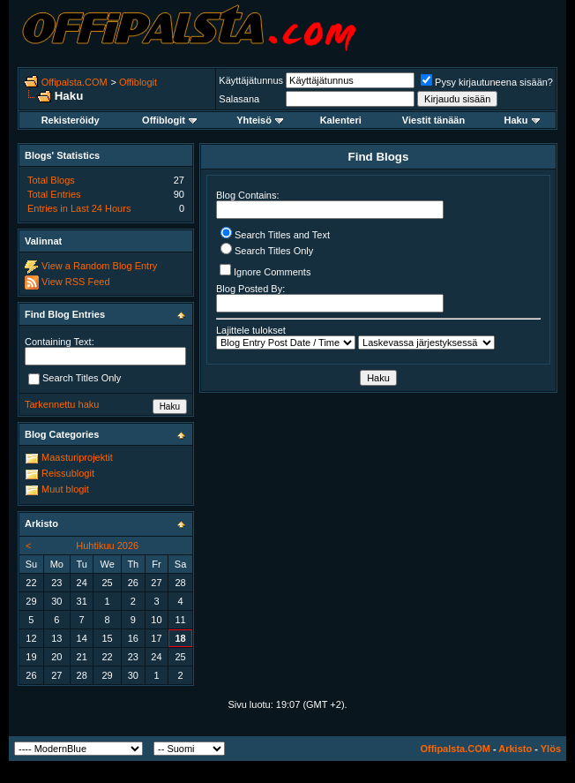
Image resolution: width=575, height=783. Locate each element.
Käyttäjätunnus (251, 80)
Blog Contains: (330, 204)
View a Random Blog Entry (99, 265)
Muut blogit (65, 489)
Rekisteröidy (70, 120)
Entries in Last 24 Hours (79, 208)
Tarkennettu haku (62, 404)
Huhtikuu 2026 (107, 545)
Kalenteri (341, 120)
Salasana (239, 99)
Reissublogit (67, 473)
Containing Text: (59, 341)
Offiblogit (138, 82)
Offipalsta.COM (74, 82)
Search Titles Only (266, 250)
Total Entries (54, 194)
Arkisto (515, 748)
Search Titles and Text (275, 235)
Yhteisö (259, 120)
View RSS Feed (75, 281)
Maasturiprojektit (77, 457)
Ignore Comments (265, 270)
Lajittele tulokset (251, 330)
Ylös (551, 748)
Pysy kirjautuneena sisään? (487, 82)
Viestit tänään (433, 120)
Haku (522, 120)
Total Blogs (51, 180)
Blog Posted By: (330, 297)
